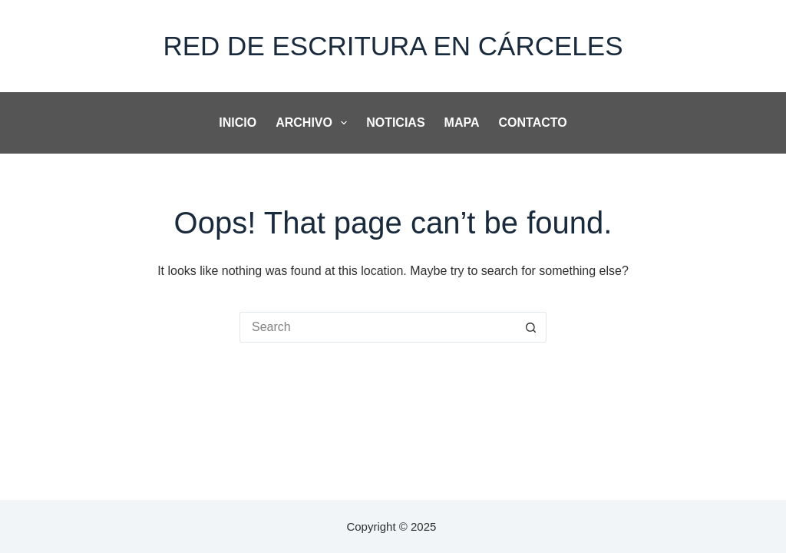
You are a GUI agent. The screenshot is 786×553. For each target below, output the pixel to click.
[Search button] (531, 327)
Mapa (462, 122)
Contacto (533, 122)
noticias (395, 122)
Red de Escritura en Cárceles (393, 46)
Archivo (314, 123)
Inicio (237, 122)
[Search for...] (377, 327)
